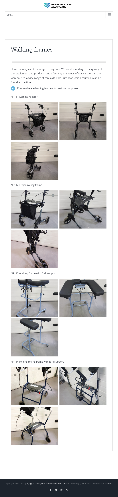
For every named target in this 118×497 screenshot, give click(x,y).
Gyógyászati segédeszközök (39, 483)
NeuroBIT (108, 483)
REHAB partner (62, 483)
